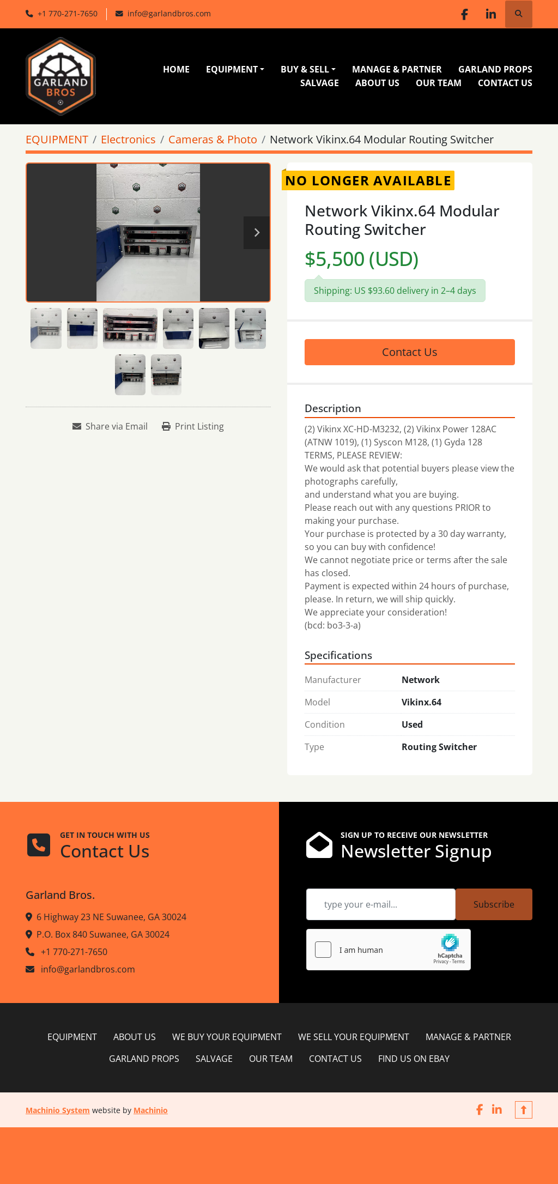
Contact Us (410, 352)
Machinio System (58, 1110)
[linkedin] (490, 14)
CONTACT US (505, 83)
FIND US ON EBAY (414, 1059)
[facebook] (462, 14)
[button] (235, 69)
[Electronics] (128, 139)
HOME (176, 69)
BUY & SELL (305, 69)
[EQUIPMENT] (57, 139)
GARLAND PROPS (495, 69)
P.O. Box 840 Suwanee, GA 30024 (103, 934)
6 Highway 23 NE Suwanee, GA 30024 (111, 917)
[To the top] (523, 1110)
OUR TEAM (439, 83)
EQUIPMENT (232, 69)
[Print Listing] (193, 426)
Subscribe (494, 904)
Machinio (151, 1110)
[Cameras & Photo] (212, 139)
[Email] (381, 904)
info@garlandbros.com (169, 13)
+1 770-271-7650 (68, 13)
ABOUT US (377, 83)
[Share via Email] (110, 426)
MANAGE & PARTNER (397, 69)
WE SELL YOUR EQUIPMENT (353, 1037)
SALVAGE (319, 83)
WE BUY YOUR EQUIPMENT (227, 1037)
